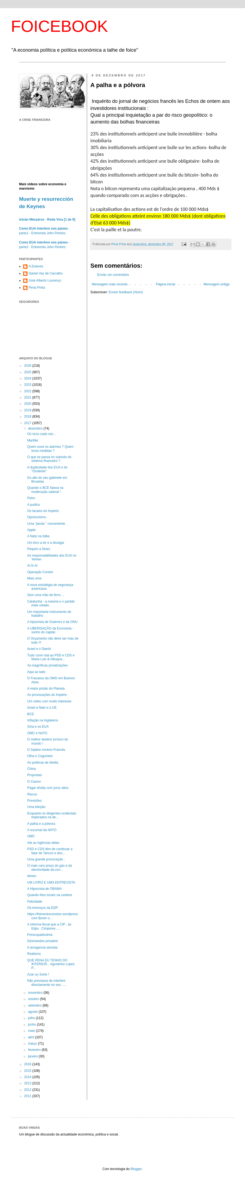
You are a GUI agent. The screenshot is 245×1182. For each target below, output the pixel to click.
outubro (34, 999)
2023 (28, 385)
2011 (28, 1096)
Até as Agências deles (43, 843)
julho (32, 1018)
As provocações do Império (47, 695)
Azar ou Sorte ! (38, 974)
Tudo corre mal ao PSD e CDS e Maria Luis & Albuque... (51, 657)
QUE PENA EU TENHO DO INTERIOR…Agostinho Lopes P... (51, 964)
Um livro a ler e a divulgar (45, 543)
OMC (31, 836)
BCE (30, 714)
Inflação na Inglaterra (42, 720)
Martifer (32, 440)
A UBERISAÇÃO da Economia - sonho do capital (50, 630)
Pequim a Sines (38, 549)
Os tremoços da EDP (42, 908)
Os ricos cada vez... (41, 434)
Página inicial (165, 284)
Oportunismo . (37, 517)
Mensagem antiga (216, 284)
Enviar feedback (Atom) (126, 292)
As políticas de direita (42, 762)
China (31, 769)
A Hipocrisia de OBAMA (44, 889)
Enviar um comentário (113, 275)
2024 (28, 378)
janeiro (33, 1056)
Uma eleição (36, 807)
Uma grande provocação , (46, 859)
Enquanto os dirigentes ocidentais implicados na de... (51, 815)
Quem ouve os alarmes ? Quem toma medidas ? (50, 448)
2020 (28, 404)
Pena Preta (37, 287)
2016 (28, 1064)
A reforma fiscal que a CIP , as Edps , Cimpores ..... (49, 926)
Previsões (34, 801)
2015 (28, 1071)
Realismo (34, 954)
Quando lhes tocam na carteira (49, 895)
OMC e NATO (37, 733)
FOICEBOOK (59, 26)
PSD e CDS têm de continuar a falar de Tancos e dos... (49, 851)
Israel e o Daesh (39, 649)
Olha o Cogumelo (40, 756)
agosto (33, 1012)
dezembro (36, 428)
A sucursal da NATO (42, 830)
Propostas (34, 775)
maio (32, 1031)
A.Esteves (36, 266)
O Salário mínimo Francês (46, 750)
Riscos (32, 794)
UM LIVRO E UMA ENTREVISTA (51, 882)
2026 (28, 366)
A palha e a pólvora (41, 824)
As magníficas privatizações (47, 665)
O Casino (34, 781)
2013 (28, 1083)
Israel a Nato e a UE (42, 707)
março (33, 1043)
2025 (28, 372)
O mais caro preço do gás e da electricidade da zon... (49, 867)
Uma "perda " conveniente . (47, 524)
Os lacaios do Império (43, 511)
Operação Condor (40, 572)
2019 (28, 410)
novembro (36, 993)
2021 (28, 397)
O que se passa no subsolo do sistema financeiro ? (49, 459)
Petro (31, 498)
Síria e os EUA (38, 727)
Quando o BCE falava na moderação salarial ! (45, 489)
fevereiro (35, 1050)
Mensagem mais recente (109, 284)
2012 (28, 1090)
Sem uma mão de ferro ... (45, 595)
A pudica (33, 505)
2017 (28, 423)
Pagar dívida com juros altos (47, 788)
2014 (28, 1077)
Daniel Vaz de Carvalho (46, 273)
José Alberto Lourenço (45, 280)
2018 (28, 416)
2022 (28, 391)
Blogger (136, 1169)
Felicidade (34, 901)
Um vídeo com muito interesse (49, 701)
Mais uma (34, 578)
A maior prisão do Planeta (46, 688)
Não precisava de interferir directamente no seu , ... (46, 982)
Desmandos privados (42, 941)
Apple (31, 530)
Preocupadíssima (40, 935)
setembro (35, 1005)
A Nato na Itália (38, 536)
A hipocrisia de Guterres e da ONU (52, 622)
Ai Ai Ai (32, 565)
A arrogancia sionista (42, 947)
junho (32, 1024)
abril (31, 1037)
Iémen (31, 876)
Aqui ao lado (36, 672)
